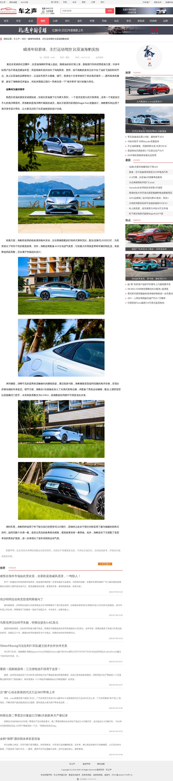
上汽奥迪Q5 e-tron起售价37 (149, 101)
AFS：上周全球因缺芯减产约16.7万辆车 (147, 298)
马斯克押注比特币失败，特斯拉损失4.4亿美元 (29, 622)
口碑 (93, 2)
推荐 (2, 568)
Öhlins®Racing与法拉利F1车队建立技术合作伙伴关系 (33, 645)
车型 (65, 2)
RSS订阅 (24, 2)
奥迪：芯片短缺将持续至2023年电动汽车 (148, 172)
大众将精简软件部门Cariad (141, 182)
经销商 (153, 21)
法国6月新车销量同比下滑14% (143, 167)
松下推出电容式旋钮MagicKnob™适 (146, 213)
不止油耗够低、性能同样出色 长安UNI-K (147, 146)
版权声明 (86, 764)
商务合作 (158, 2)
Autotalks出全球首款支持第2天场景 (145, 187)
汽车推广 (146, 2)
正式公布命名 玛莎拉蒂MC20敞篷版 (149, 131)
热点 (128, 220)
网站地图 (13, 2)
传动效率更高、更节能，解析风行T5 (149, 279)
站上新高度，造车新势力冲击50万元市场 (148, 208)
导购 (104, 21)
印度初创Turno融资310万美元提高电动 (146, 303)
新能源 (141, 21)
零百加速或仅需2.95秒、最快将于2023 (146, 137)
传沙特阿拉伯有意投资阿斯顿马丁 (21, 599)
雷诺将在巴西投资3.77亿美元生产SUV (146, 151)
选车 (79, 21)
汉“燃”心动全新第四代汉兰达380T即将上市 (27, 692)
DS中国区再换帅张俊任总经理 (142, 155)
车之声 (3, 2)
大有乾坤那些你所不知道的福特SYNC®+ (148, 203)
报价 (84, 2)
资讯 (128, 21)
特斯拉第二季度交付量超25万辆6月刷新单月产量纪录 (34, 715)
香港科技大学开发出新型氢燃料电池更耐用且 (150, 193)
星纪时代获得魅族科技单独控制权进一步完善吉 (150, 293)
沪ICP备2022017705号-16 (122, 775)
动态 (116, 21)
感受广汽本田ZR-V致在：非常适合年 (149, 249)
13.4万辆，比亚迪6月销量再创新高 (145, 177)
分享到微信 (105, 564)
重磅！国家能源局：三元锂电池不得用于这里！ (30, 669)
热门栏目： (55, 2)
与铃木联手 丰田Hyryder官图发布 (143, 141)
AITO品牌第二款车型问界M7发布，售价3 (149, 198)
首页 (6, 21)
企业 (74, 2)
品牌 (165, 21)
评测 (92, 21)
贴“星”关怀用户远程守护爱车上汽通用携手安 (149, 284)
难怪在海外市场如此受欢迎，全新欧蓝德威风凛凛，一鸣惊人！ (40, 576)
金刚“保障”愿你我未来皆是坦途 (20, 738)
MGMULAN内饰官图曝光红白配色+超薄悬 (148, 289)
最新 (128, 160)
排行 (102, 2)
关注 (150, 65)
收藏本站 (169, 2)
